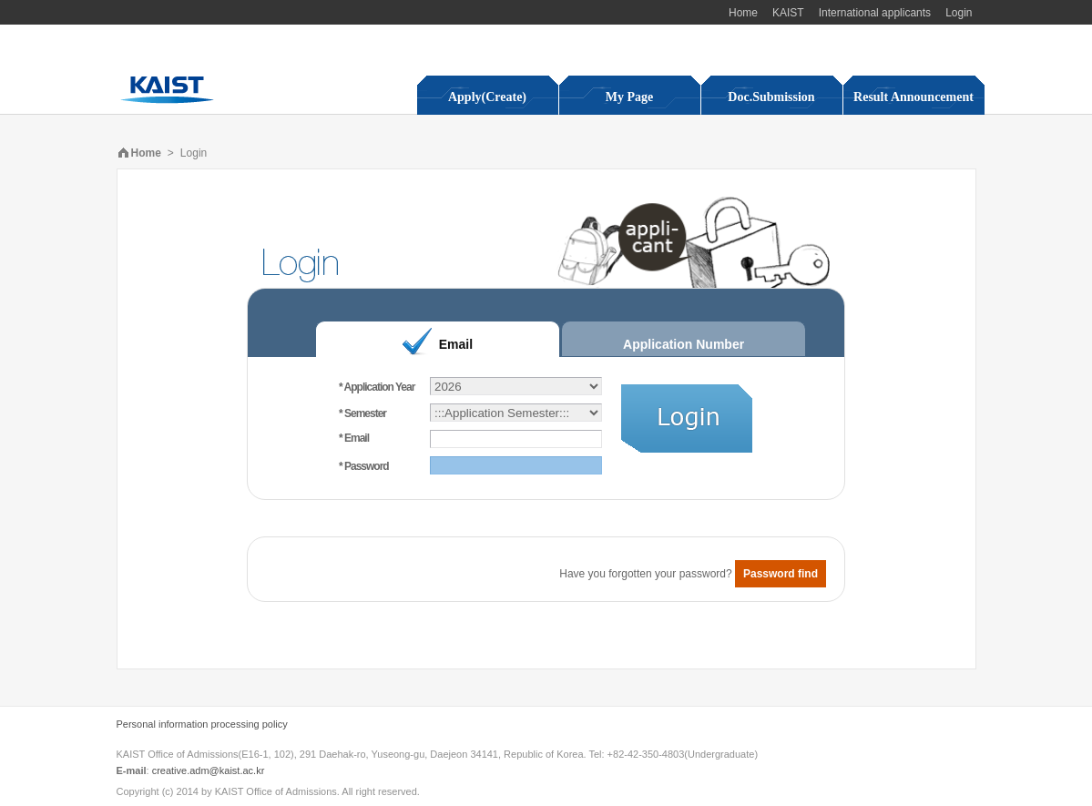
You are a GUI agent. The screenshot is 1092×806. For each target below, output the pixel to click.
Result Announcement (913, 97)
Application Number (683, 344)
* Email (354, 438)
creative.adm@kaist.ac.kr (208, 770)
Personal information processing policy (202, 724)
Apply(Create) (487, 97)
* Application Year (376, 387)
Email (456, 344)
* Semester (362, 413)
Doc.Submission (771, 97)
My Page (629, 97)
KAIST (788, 12)
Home (743, 12)
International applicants (875, 12)
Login (958, 12)
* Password (364, 466)
